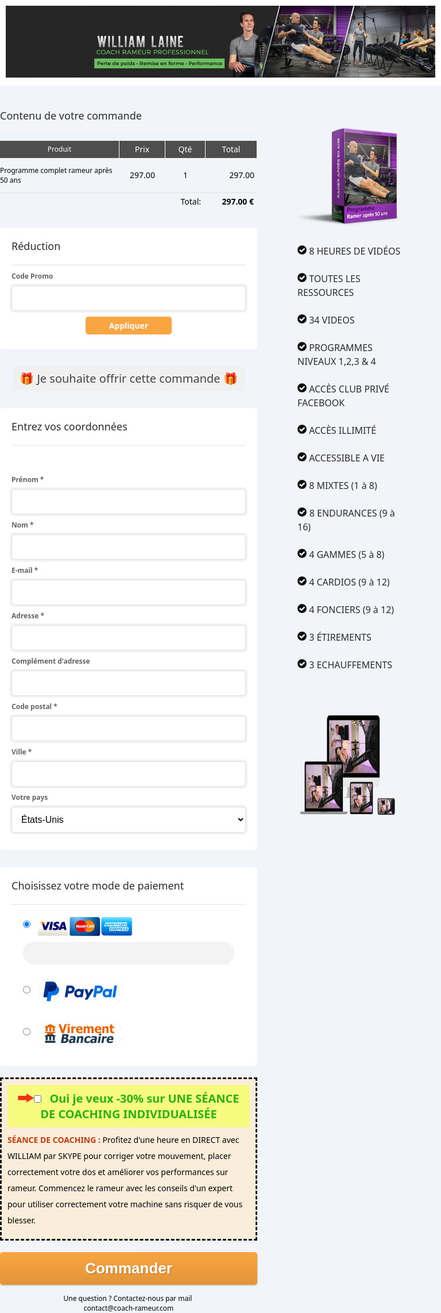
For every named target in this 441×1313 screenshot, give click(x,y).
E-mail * (24, 570)
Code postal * (34, 706)
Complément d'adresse (50, 661)
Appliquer (128, 325)
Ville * (21, 752)
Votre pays (29, 797)
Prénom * (27, 479)
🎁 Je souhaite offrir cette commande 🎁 (129, 378)
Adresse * (27, 616)
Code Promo (32, 276)
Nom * (22, 525)
